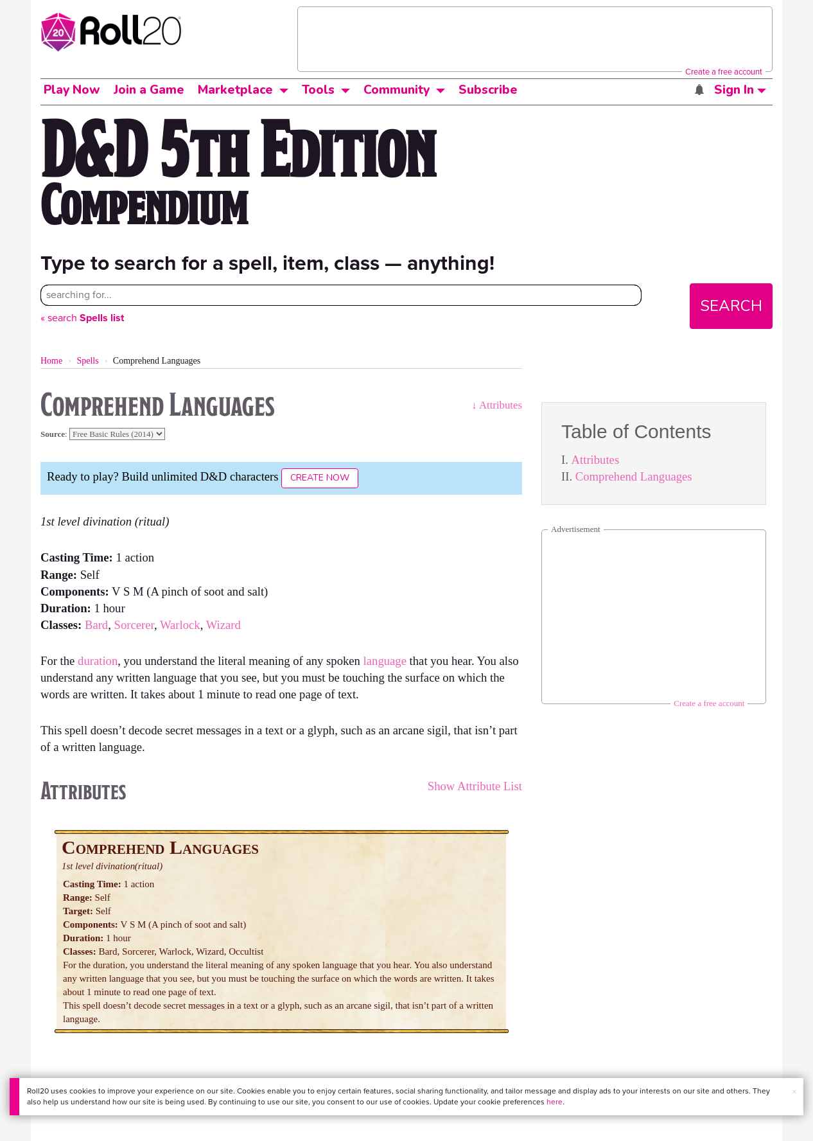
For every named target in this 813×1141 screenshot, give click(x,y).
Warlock (180, 625)
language (384, 661)
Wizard (223, 625)
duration (98, 661)
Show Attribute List (475, 786)
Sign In (740, 90)
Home (51, 361)
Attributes (596, 459)
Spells (87, 361)
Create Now (319, 478)
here (554, 1102)
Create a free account (723, 72)
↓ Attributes (496, 405)
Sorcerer (134, 625)
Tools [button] (318, 90)
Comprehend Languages (633, 476)
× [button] (794, 1091)
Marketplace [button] (235, 90)
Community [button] (396, 90)
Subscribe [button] (488, 90)
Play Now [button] (72, 90)
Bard (96, 625)
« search (82, 317)
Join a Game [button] (149, 90)
